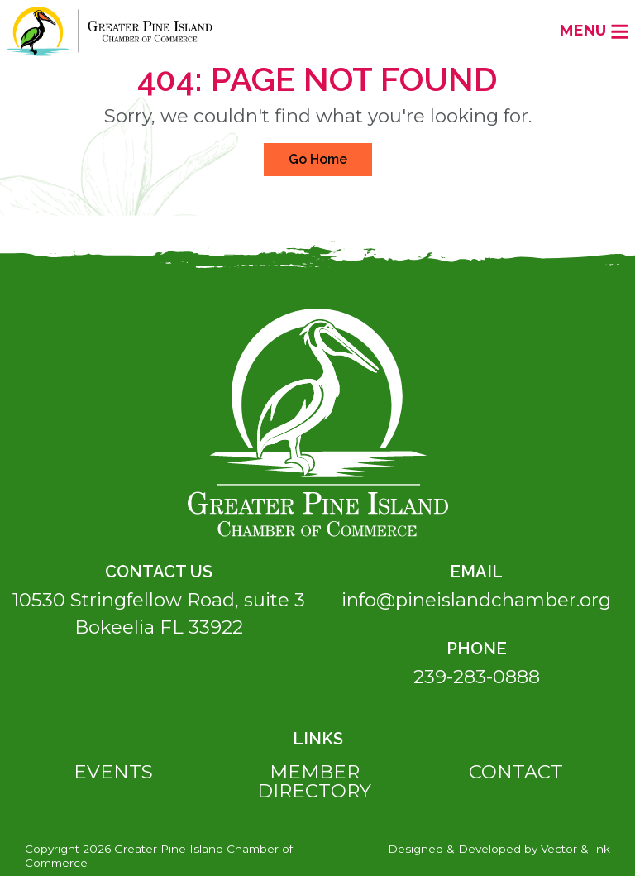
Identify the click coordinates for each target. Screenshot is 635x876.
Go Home (318, 159)
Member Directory (314, 781)
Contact (516, 771)
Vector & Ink (575, 848)
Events (113, 771)
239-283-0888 (476, 676)
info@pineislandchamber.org (476, 599)
